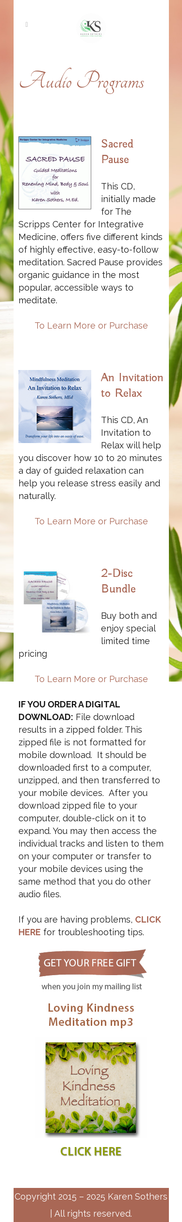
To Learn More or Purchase (91, 325)
